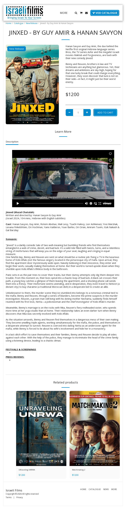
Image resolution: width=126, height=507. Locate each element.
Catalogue (18, 23)
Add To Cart (105, 112)
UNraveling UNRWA (29, 470)
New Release (31, 23)
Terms (8, 498)
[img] (41, 428)
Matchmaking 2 (80, 470)
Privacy (19, 498)
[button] (76, 13)
